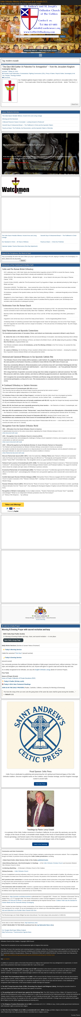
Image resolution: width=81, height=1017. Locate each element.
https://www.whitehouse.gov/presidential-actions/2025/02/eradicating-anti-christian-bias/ (29, 955)
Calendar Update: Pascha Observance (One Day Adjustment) (19, 246)
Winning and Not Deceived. (10, 119)
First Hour (18, 653)
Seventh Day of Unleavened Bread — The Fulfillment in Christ (58, 235)
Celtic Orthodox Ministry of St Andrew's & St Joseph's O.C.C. (24, 1)
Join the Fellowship (40, 619)
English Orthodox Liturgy (42, 669)
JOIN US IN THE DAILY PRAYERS (13, 687)
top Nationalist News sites (45, 925)
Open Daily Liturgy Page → (13, 640)
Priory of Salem (50, 73)
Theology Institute (15, 75)
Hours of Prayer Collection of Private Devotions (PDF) (18, 678)
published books (43, 860)
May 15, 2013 (14, 71)
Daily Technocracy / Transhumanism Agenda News (16, 932)
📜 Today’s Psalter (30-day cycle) (13, 681)
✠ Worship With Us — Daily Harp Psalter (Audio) (40, 50)
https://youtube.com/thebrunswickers (20, 896)
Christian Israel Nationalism (12, 73)
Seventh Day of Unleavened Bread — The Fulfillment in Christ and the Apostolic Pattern (27, 125)
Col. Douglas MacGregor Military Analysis (14, 930)
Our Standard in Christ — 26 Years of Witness (15, 242)
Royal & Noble (59, 73)
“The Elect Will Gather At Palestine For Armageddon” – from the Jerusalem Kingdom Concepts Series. (38, 67)
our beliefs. (7, 959)
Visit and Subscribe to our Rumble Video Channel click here (19, 910)
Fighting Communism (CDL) (37, 73)
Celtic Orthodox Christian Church (53, 863)
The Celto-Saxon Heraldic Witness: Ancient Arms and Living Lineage (22, 116)
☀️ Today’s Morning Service (12, 649)
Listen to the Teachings (40, 844)
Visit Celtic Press (40, 784)
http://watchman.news (31, 922)
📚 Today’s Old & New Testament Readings (16, 684)
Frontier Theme (75, 1015)
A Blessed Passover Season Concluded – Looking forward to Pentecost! (23, 122)
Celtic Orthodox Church (21, 871)
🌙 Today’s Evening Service (12, 657)
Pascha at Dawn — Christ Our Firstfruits (52, 242)
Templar (7, 75)
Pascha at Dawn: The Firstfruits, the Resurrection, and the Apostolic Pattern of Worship (27, 128)
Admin (5, 71)
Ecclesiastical (24, 73)
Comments (7, 77)
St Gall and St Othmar (15, 900)
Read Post (75, 104)
